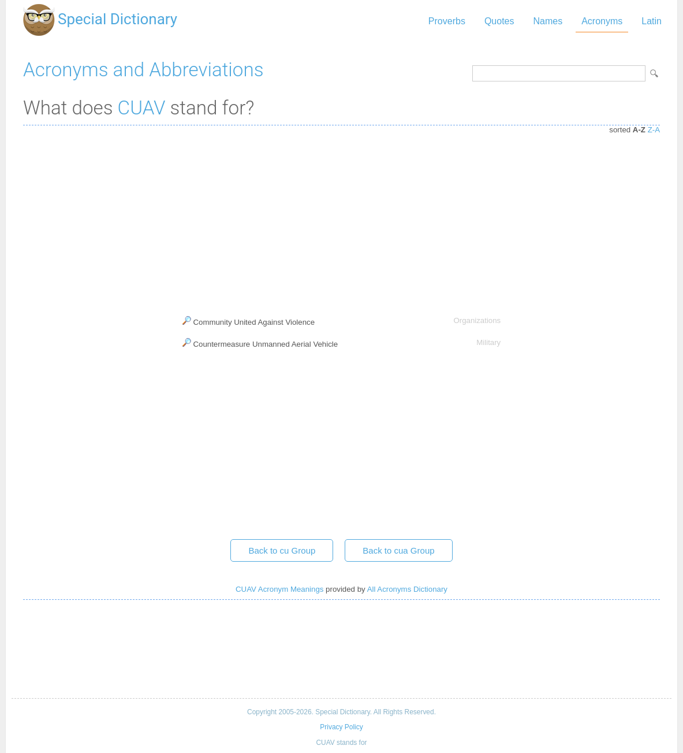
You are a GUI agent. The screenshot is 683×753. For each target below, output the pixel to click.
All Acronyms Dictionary (407, 589)
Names (547, 21)
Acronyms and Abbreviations (143, 69)
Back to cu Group (281, 550)
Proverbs (446, 21)
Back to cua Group (398, 550)
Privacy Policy (341, 727)
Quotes (499, 21)
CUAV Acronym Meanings (279, 589)
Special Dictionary (117, 19)
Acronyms (601, 21)
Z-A (654, 129)
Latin (651, 21)
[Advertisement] (341, 218)
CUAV (142, 108)
